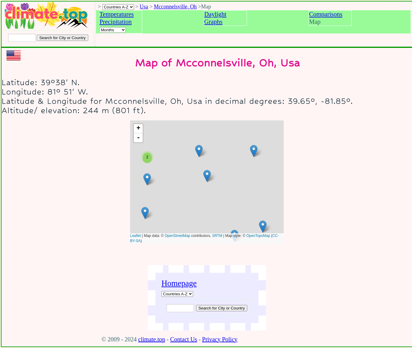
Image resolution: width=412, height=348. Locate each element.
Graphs (213, 21)
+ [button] (138, 128)
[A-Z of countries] (177, 294)
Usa (144, 7)
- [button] (138, 137)
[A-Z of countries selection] (118, 7)
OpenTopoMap (258, 236)
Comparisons (325, 14)
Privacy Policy (219, 339)
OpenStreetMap (177, 236)
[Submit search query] (221, 308)
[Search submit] (62, 38)
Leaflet (135, 236)
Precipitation (115, 21)
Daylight (215, 14)
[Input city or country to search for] (22, 38)
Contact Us (183, 339)
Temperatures (116, 14)
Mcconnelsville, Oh (175, 7)
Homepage (179, 283)
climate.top (151, 339)
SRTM (217, 236)
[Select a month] (112, 30)
